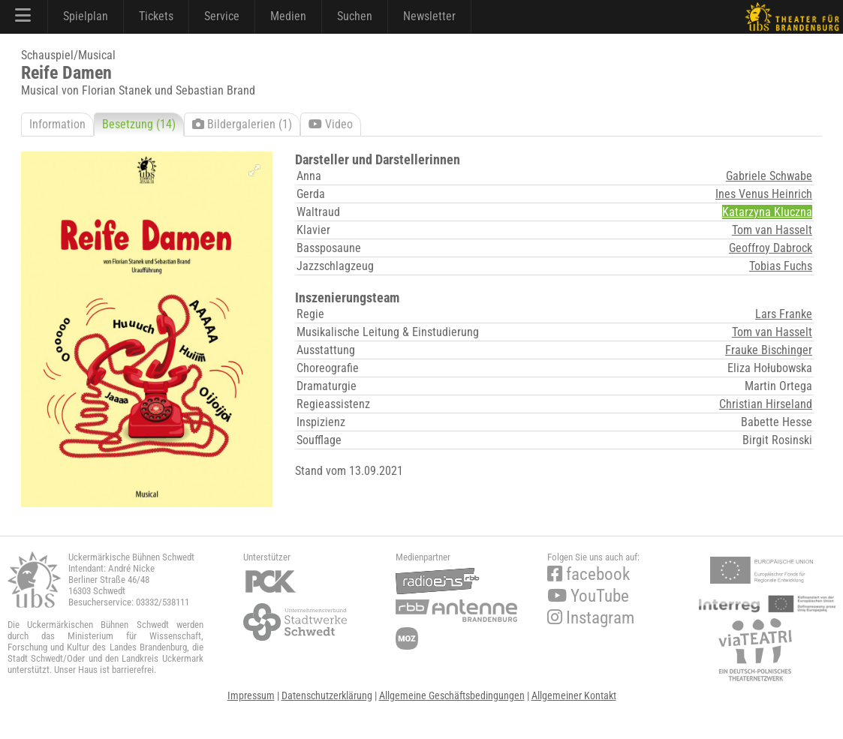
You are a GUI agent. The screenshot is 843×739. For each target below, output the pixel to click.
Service (221, 16)
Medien (288, 16)
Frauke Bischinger (768, 350)
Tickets (156, 16)
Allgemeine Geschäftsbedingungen (452, 695)
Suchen (354, 16)
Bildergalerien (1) (242, 124)
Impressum (251, 695)
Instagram (590, 618)
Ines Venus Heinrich (763, 194)
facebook (588, 574)
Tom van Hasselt (772, 230)
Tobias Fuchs (780, 266)
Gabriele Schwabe (769, 176)
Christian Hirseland (765, 404)
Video (331, 124)
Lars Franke (783, 314)
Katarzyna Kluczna (767, 212)
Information (57, 124)
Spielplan (85, 16)
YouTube (588, 596)
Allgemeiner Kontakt (573, 695)
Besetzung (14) (139, 124)
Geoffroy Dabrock (770, 248)
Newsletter (429, 16)
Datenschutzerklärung (327, 695)
